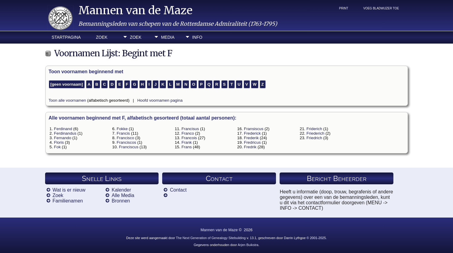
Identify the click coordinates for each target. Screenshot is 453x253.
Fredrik (250, 147)
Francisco (125, 138)
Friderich (314, 128)
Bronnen (121, 200)
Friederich (315, 133)
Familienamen (68, 200)
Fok (57, 147)
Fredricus (252, 142)
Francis (123, 133)
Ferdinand (63, 128)
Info (197, 37)
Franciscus (128, 147)
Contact (178, 189)
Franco (188, 133)
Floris (59, 142)
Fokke (122, 128)
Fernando (62, 138)
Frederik (251, 138)
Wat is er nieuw (69, 189)
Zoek (101, 37)
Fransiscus (253, 128)
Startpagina (66, 37)
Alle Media (123, 195)
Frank (187, 142)
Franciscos (126, 142)
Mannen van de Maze (135, 10)
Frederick (252, 133)
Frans (187, 147)
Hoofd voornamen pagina (160, 100)
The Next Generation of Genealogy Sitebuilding (211, 238)
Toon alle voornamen (67, 100)
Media (167, 37)
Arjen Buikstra (248, 245)
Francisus (190, 128)
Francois (189, 138)
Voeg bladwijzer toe (381, 8)
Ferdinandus (65, 133)
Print (343, 8)
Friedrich (314, 138)
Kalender (121, 189)
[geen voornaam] (67, 84)
